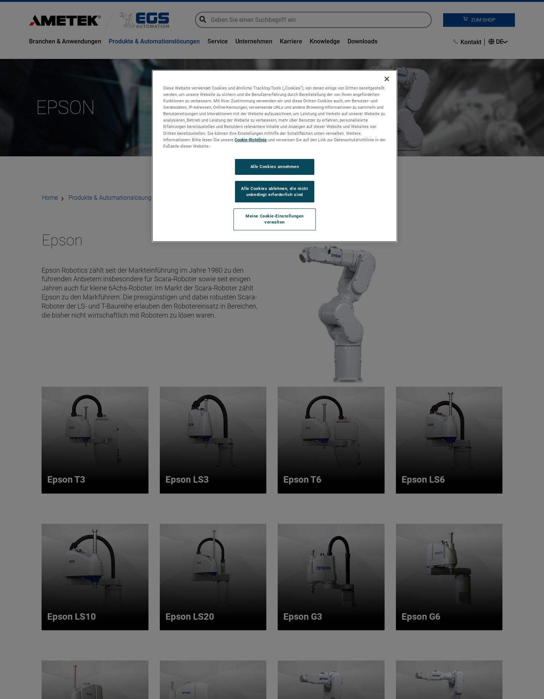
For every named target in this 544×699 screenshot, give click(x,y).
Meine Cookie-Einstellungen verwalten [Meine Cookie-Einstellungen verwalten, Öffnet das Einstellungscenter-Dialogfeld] (275, 219)
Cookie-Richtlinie (251, 139)
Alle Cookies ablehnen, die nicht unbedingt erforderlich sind (274, 191)
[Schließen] (387, 79)
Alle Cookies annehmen (274, 166)
